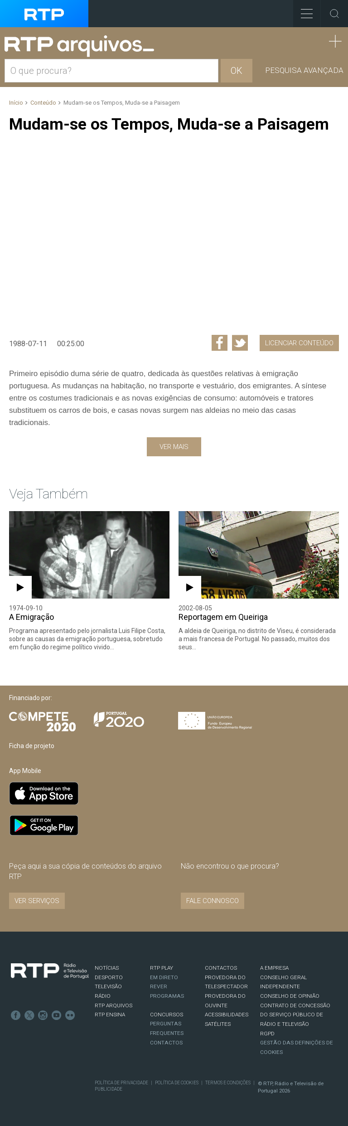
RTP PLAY (161, 968)
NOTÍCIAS (107, 968)
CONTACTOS (221, 968)
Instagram (43, 1015)
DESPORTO (109, 977)
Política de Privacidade (121, 1082)
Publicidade (108, 1089)
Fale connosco (212, 901)
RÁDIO (103, 996)
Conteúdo (43, 102)
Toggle (334, 13)
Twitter (29, 1015)
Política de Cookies (176, 1082)
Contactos (166, 1042)
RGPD (267, 1033)
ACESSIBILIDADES (226, 1014)
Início (16, 102)
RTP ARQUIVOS (113, 1005)
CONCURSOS (166, 1014)
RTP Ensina (110, 1014)
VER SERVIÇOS (36, 901)
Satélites (218, 1024)
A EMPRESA (274, 968)
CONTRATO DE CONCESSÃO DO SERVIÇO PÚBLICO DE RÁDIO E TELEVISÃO (295, 1014)
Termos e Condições (228, 1082)
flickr (70, 1015)
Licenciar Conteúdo (299, 343)
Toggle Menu (303, 10)
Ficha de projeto (31, 745)
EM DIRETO (164, 977)
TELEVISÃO (108, 986)
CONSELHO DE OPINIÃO (289, 996)
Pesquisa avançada (304, 70)
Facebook (16, 1015)
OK (236, 70)
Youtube (57, 1015)
